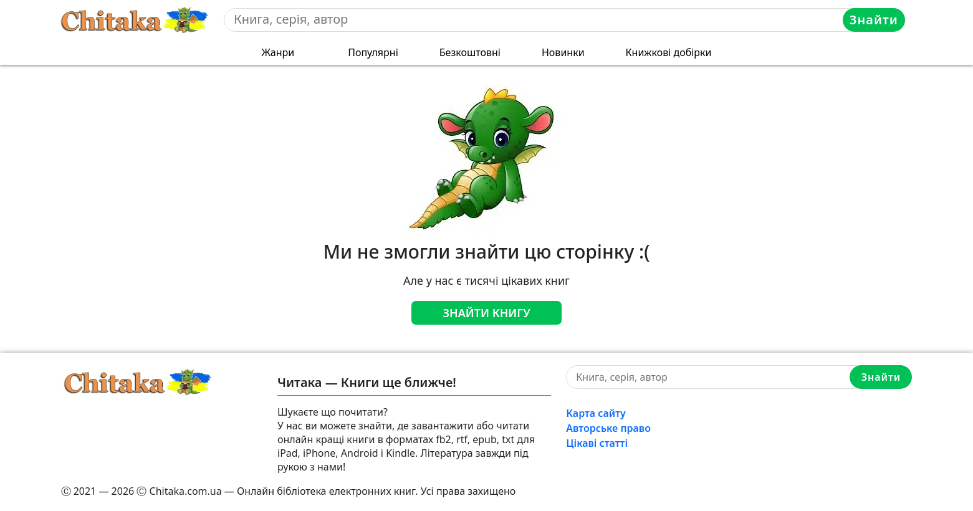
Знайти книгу (486, 312)
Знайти (874, 19)
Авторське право (608, 428)
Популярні (373, 52)
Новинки (563, 52)
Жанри (277, 52)
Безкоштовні (470, 52)
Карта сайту (596, 413)
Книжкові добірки (669, 52)
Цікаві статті (597, 443)
